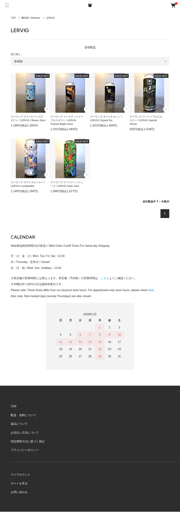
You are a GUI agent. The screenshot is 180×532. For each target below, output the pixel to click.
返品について (19, 423)
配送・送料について (23, 415)
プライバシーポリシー (25, 450)
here (151, 290)
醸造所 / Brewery (31, 17)
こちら (105, 278)
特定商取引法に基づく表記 (27, 441)
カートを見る (19, 483)
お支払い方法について (25, 432)
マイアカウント (20, 474)
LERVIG (50, 17)
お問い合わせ (19, 492)
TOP (13, 17)
